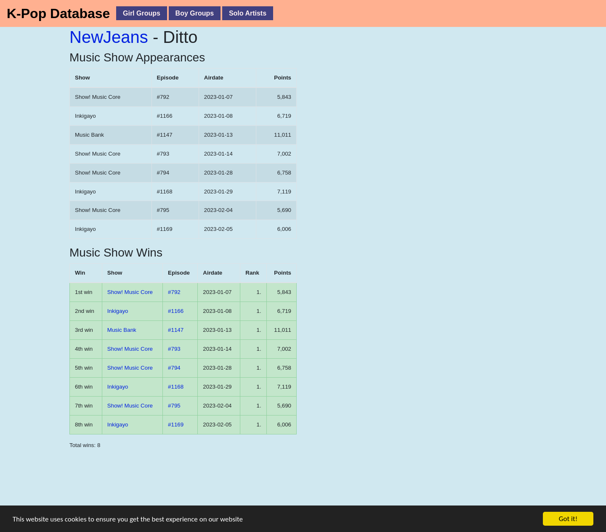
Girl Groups (141, 13)
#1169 (175, 424)
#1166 (175, 311)
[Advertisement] (189, 494)
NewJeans (108, 37)
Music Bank (121, 330)
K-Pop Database (58, 13)
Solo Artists (247, 13)
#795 (174, 405)
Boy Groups (194, 13)
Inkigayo (117, 311)
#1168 (175, 387)
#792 (174, 292)
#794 (174, 368)
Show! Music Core (130, 292)
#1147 (175, 330)
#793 (174, 349)
